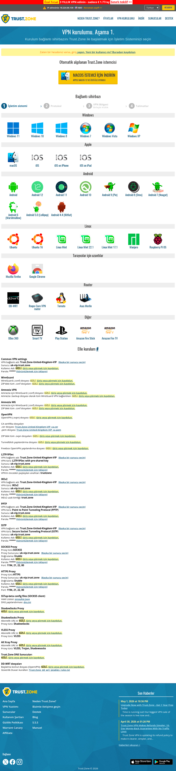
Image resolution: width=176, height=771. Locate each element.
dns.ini (27, 602)
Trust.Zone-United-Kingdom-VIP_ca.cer (36, 426)
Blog (35, 717)
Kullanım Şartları (13, 717)
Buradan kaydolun (123, 52)
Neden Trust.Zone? (88, 18)
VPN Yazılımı (10, 706)
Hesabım (168, 8)
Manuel (37, 727)
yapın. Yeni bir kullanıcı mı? (94, 52)
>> (121, 2)
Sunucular (154, 18)
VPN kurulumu (125, 18)
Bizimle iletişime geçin (46, 706)
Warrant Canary (13, 727)
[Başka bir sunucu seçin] (71, 362)
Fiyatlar (108, 18)
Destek (169, 18)
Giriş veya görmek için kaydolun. (41, 368)
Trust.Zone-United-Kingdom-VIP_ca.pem (39, 429)
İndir (141, 18)
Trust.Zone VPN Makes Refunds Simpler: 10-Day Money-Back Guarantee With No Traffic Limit (145, 728)
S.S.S (35, 722)
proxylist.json (22, 599)
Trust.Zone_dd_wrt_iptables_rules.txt (49, 669)
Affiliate (7, 733)
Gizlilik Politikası (13, 722)
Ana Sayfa (9, 701)
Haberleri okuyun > (129, 745)
